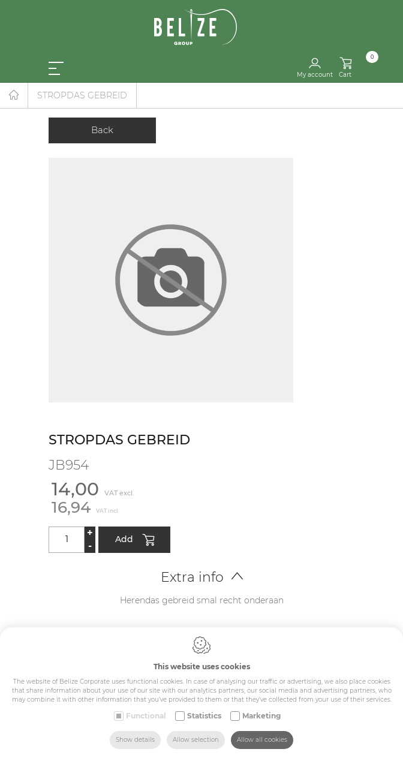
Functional (146, 715)
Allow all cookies (262, 740)
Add (134, 540)
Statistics (204, 715)
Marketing (261, 715)
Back (102, 130)
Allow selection (196, 740)
